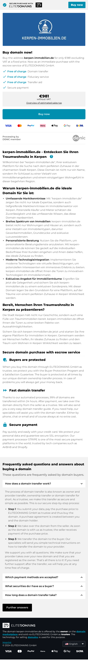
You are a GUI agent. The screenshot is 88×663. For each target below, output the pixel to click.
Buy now (77, 4)
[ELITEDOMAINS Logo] (44, 626)
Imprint (7, 642)
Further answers (17, 607)
